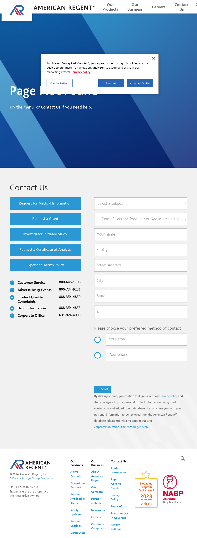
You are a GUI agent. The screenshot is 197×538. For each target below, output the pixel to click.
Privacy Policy (168, 396)
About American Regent (97, 476)
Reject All (111, 83)
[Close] (153, 58)
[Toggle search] (182, 458)
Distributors (77, 533)
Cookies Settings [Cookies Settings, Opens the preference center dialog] (59, 83)
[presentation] (123, 375)
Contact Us (182, 7)
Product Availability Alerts (77, 499)
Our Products (110, 7)
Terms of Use (119, 506)
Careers (158, 7)
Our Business (135, 7)
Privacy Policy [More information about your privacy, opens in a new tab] (81, 72)
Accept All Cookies (140, 83)
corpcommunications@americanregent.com (121, 427)
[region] (100, 74)
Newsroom (98, 510)
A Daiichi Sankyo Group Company (31, 478)
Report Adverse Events (116, 484)
